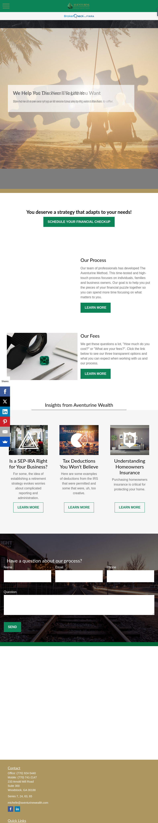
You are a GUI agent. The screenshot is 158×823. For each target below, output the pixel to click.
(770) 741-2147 (27, 777)
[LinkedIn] (17, 809)
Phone (111, 567)
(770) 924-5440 (26, 773)
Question (10, 592)
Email (59, 567)
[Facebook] (10, 809)
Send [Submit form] (12, 627)
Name (8, 567)
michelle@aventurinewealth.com (28, 802)
